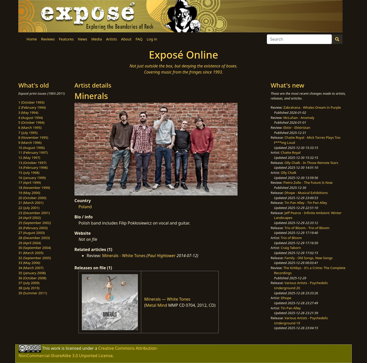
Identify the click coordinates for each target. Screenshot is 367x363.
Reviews (48, 39)
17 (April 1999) (29, 182)
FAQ (139, 39)
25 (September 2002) (34, 222)
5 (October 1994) (31, 122)
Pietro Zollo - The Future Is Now (308, 182)
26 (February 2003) (33, 228)
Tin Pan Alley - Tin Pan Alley (305, 202)
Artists (111, 39)
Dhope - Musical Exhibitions (306, 192)
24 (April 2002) (29, 217)
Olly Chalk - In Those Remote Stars (311, 162)
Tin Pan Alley (291, 308)
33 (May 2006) (29, 262)
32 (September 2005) (34, 258)
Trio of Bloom (291, 237)
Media (96, 39)
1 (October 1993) (31, 102)
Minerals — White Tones (167, 299)
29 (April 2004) (29, 243)
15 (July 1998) (29, 172)
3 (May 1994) (28, 112)
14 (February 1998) (33, 167)
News (82, 39)
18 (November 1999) (34, 187)
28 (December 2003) (34, 237)
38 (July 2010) (29, 288)
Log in (152, 39)
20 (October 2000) (32, 198)
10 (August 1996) (31, 147)
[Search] (299, 39)
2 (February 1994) (32, 107)
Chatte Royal (290, 152)
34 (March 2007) (30, 268)
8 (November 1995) (33, 137)
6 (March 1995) (30, 127)
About (126, 39)
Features (66, 39)
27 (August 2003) (31, 232)
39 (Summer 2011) (32, 293)
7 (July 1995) (27, 132)
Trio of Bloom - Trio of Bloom (306, 228)
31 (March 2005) (30, 252)
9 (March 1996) (30, 142)
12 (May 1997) (29, 157)
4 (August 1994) (30, 117)
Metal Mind (156, 305)
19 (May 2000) (29, 192)
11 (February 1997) (33, 152)
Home (32, 39)
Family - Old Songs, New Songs (308, 258)
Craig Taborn (291, 247)
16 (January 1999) (32, 177)
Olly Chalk (288, 172)
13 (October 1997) (32, 162)
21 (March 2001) (30, 202)
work (55, 348)
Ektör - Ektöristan (296, 127)
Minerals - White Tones (124, 255)
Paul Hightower (161, 255)
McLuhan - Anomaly (298, 117)
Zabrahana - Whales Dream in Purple (312, 107)
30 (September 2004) (34, 247)
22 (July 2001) (29, 207)
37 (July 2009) (29, 283)
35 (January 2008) (32, 273)
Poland (85, 207)
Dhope (286, 298)
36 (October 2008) (32, 278)
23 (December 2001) (34, 213)
